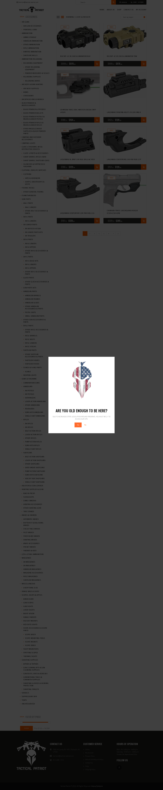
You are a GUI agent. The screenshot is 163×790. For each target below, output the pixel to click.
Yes (78, 425)
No (85, 425)
